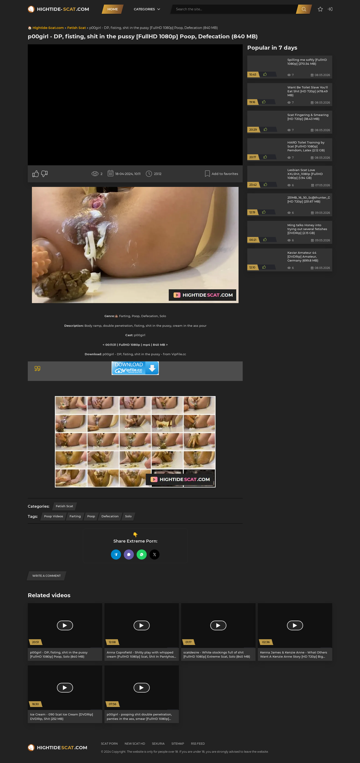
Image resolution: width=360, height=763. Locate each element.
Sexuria (158, 743)
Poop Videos (53, 516)
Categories (144, 9)
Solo (128, 516)
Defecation (110, 516)
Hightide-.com (63, 9)
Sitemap (178, 743)
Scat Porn (109, 743)
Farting (75, 516)
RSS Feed (198, 743)
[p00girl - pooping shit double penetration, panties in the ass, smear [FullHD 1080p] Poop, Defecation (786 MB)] (141, 694)
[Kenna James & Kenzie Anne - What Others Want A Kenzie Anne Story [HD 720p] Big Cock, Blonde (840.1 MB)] (295, 632)
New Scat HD (135, 743)
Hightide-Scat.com (48, 28)
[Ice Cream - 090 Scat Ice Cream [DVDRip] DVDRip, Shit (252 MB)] (65, 694)
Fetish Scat (76, 28)
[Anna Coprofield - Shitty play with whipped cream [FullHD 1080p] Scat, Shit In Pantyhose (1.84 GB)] (141, 632)
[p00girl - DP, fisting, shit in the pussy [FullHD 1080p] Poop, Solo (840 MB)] (65, 632)
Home (112, 9)
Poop (91, 516)
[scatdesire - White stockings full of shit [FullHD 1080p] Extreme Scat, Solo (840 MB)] (218, 632)
